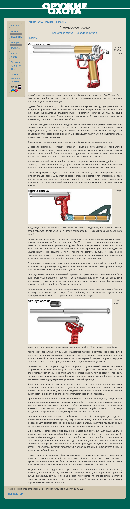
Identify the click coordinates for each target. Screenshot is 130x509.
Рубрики (15, 48)
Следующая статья (86, 33)
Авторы (15, 42)
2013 (40, 22)
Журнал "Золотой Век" (16, 65)
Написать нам (15, 493)
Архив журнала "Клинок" (16, 78)
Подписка (16, 36)
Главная (15, 25)
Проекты (32, 38)
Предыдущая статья (62, 33)
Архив (14, 31)
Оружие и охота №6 (55, 22)
